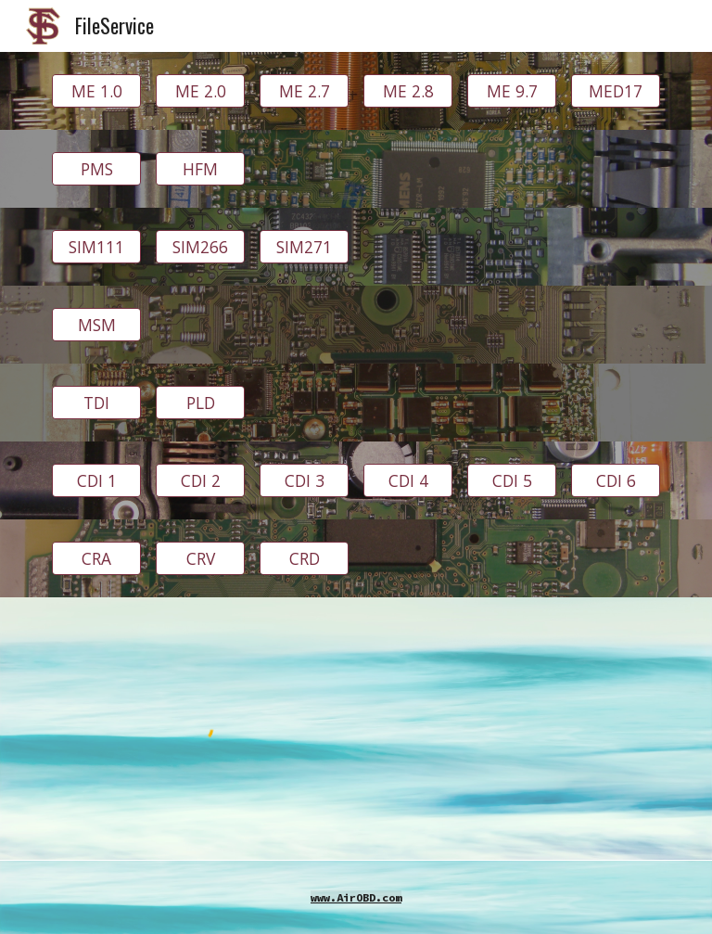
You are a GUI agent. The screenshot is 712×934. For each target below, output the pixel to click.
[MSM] (96, 325)
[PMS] (96, 169)
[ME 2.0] (200, 91)
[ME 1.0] (96, 91)
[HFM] (200, 169)
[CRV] (200, 558)
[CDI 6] (615, 480)
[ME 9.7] (511, 91)
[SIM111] (96, 247)
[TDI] (96, 403)
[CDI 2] (200, 480)
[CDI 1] (96, 480)
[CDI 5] (511, 480)
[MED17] (615, 91)
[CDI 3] (304, 480)
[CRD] (304, 558)
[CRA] (96, 558)
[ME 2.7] (304, 91)
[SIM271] (304, 247)
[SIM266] (200, 247)
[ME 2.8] (407, 91)
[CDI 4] (407, 480)
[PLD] (200, 403)
